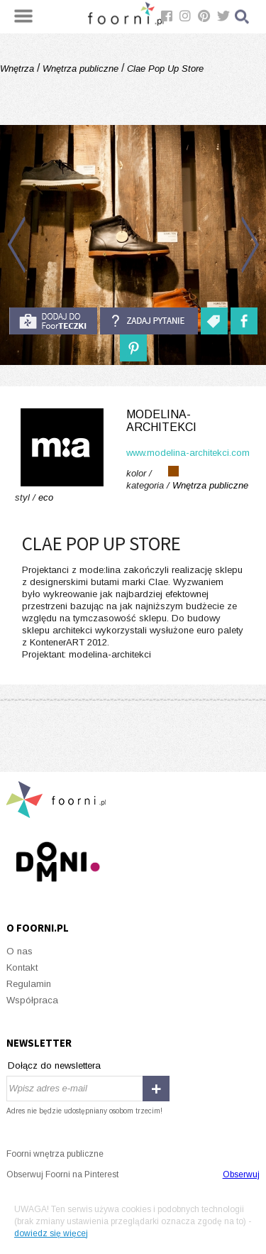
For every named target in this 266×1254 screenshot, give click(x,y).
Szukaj (242, 16)
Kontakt (22, 967)
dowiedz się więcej (51, 1233)
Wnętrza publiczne (80, 68)
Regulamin (28, 983)
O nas (19, 951)
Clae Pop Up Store (164, 68)
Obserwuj (241, 1174)
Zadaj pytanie (149, 320)
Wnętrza (18, 68)
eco (45, 497)
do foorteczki (53, 320)
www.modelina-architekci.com (188, 452)
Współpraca (32, 1000)
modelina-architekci (161, 420)
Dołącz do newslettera (54, 1065)
